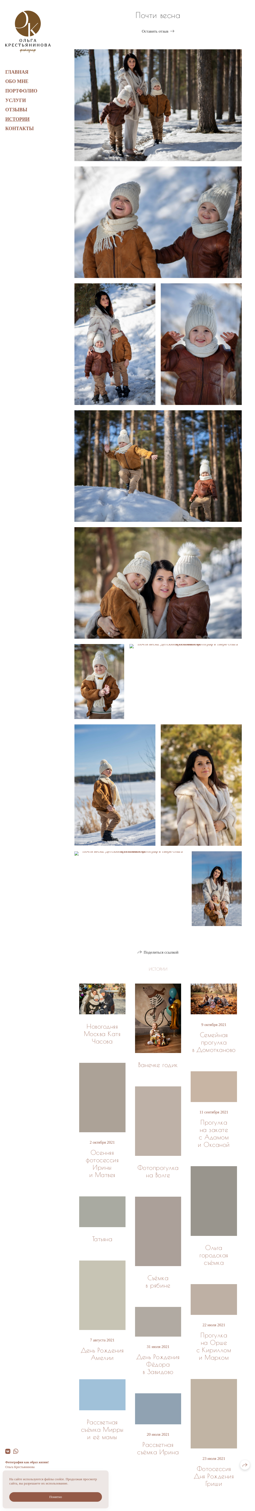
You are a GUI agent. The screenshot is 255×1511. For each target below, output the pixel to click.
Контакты (19, 128)
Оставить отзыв (155, 31)
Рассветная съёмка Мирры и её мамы (102, 1429)
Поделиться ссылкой (161, 952)
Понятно (55, 1497)
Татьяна (102, 1239)
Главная (16, 72)
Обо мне (16, 81)
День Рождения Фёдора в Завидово (158, 1364)
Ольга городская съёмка (213, 1255)
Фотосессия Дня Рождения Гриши (214, 1476)
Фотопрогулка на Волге (158, 1171)
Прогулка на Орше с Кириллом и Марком (213, 1346)
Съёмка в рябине (158, 1281)
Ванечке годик (158, 1064)
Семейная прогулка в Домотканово (214, 1042)
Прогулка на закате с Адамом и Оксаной (214, 1133)
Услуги (15, 100)
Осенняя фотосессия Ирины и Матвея (102, 1163)
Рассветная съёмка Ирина (158, 1448)
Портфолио (21, 91)
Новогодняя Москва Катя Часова (102, 1034)
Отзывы (16, 109)
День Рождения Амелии (102, 1353)
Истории (17, 119)
